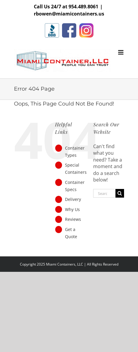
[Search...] (104, 193)
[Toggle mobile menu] (121, 52)
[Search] (119, 193)
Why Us (72, 209)
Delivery (73, 199)
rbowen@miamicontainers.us (69, 13)
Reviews (73, 219)
